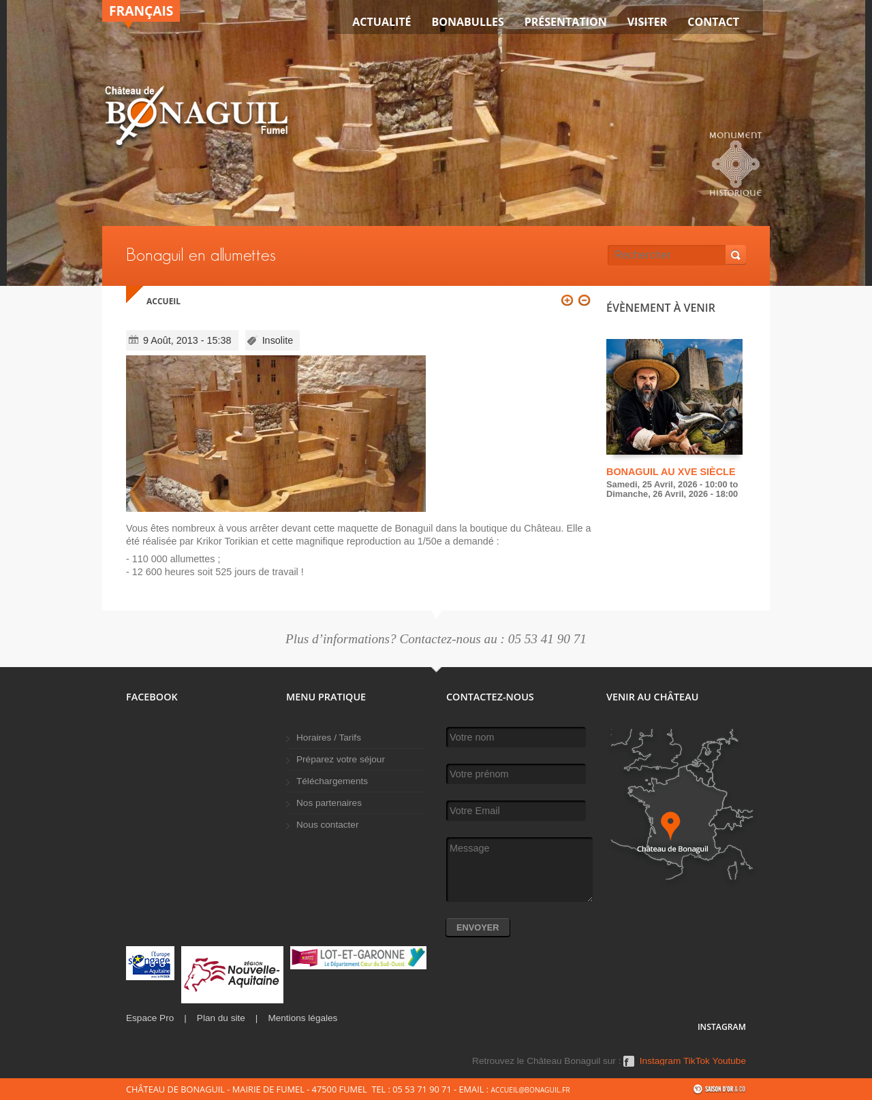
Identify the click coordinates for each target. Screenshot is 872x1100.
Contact (713, 21)
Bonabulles (468, 21)
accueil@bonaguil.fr (530, 1090)
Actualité (381, 21)
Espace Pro (150, 1018)
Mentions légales (302, 1018)
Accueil (163, 301)
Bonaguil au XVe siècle (671, 471)
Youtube (729, 1061)
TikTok (696, 1061)
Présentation (566, 21)
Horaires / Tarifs (328, 737)
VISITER (647, 21)
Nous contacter (327, 825)
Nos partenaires (329, 803)
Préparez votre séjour (340, 759)
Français (141, 10)
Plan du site (221, 1018)
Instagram (660, 1061)
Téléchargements (332, 781)
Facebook (628, 1066)
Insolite (278, 340)
